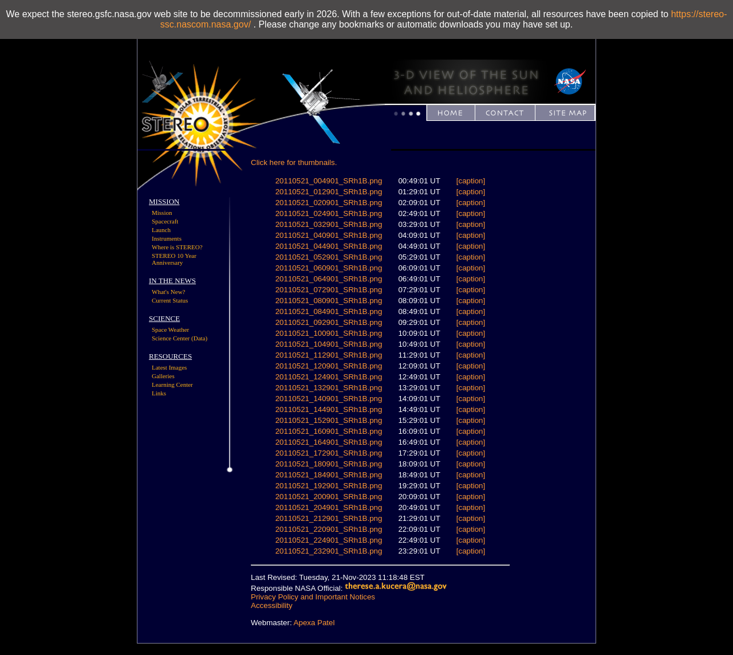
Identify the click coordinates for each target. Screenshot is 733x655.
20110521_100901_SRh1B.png (329, 333)
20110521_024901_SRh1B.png (329, 213)
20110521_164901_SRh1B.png (329, 442)
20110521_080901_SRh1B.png (329, 300)
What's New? (169, 291)
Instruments (167, 238)
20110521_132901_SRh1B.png (329, 387)
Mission (162, 212)
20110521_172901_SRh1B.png (329, 453)
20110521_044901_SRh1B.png (329, 246)
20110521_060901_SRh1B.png (329, 268)
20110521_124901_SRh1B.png (329, 376)
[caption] (470, 181)
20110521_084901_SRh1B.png (329, 311)
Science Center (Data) (179, 338)
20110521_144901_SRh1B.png (329, 409)
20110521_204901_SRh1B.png (329, 507)
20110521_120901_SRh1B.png (329, 366)
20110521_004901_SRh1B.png (329, 181)
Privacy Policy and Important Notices (313, 597)
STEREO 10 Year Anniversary (174, 259)
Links (159, 393)
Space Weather (170, 329)
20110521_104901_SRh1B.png (329, 344)
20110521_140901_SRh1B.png (329, 398)
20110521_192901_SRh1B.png (329, 485)
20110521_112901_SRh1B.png (329, 355)
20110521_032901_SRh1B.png (329, 224)
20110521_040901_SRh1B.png (329, 235)
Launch (161, 229)
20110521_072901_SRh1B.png (329, 289)
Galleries (163, 375)
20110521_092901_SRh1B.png (329, 322)
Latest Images (169, 367)
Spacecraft (165, 221)
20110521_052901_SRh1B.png (329, 257)
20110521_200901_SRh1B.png (329, 496)
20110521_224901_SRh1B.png (329, 540)
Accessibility (272, 605)
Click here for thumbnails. (294, 162)
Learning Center (172, 384)
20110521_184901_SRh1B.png (329, 474)
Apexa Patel (314, 622)
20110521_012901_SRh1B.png (329, 191)
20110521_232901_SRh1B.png (329, 551)
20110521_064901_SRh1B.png (329, 278)
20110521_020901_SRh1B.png (329, 202)
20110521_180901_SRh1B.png (329, 464)
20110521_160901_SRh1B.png (329, 431)
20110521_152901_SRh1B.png (329, 420)
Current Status (170, 300)
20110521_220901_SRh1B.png (329, 529)
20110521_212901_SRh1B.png (329, 518)
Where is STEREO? (177, 247)
